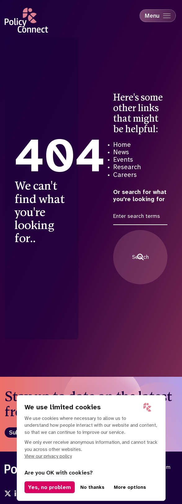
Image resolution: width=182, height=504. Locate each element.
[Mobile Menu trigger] (158, 15)
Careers (125, 174)
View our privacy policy (48, 456)
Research (127, 167)
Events (123, 159)
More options (130, 487)
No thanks (92, 487)
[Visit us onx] (8, 494)
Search (140, 257)
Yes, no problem (49, 487)
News (121, 152)
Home (122, 144)
